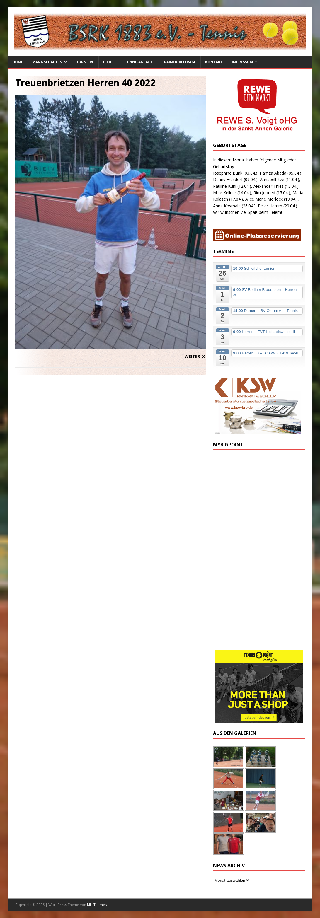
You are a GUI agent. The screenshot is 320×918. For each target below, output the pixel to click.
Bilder (109, 61)
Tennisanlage (139, 61)
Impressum (242, 61)
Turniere (85, 61)
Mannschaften (47, 61)
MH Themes (97, 904)
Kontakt (214, 61)
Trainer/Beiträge (179, 61)
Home (17, 61)
